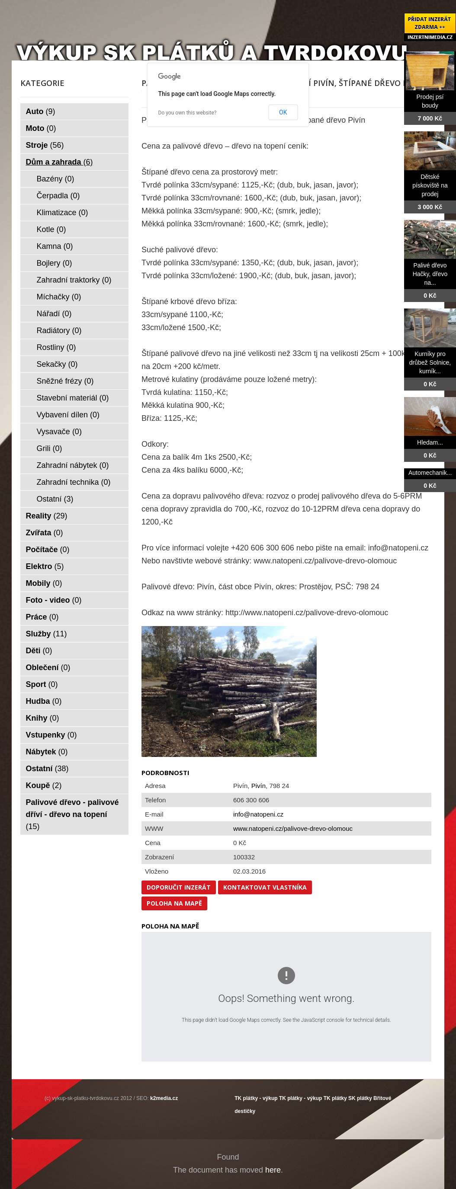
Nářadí (54, 313)
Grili (49, 448)
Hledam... (430, 442)
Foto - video (54, 600)
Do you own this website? (187, 113)
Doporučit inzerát (179, 887)
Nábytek (47, 751)
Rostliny (56, 347)
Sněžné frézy (65, 381)
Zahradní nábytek (73, 465)
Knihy (42, 718)
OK (283, 112)
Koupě (44, 785)
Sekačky (57, 364)
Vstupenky (51, 735)
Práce (42, 617)
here (273, 1170)
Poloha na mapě (174, 903)
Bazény (55, 179)
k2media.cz (164, 1098)
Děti (39, 650)
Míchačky (59, 296)
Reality (46, 516)
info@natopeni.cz (258, 814)
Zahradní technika (74, 482)
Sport (42, 684)
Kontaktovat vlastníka (265, 887)
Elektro (45, 566)
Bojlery (54, 263)
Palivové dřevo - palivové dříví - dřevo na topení (72, 814)
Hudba (44, 701)
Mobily (44, 583)
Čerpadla (58, 195)
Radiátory (59, 330)
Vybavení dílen (68, 414)
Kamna (55, 246)
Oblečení (48, 667)
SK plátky (360, 1098)
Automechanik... (430, 472)
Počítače (48, 549)
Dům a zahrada (59, 162)
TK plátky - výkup (255, 1098)
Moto (41, 128)
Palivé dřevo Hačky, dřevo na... (430, 274)
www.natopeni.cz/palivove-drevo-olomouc (293, 828)
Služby (46, 633)
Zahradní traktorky (74, 280)
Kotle (51, 229)
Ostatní (55, 499)
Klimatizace (62, 212)
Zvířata (44, 532)
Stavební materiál (73, 398)
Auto (40, 111)
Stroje (45, 145)
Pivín (258, 785)
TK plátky (335, 1098)
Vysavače (59, 431)
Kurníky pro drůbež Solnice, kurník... (430, 362)
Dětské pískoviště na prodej (430, 185)
